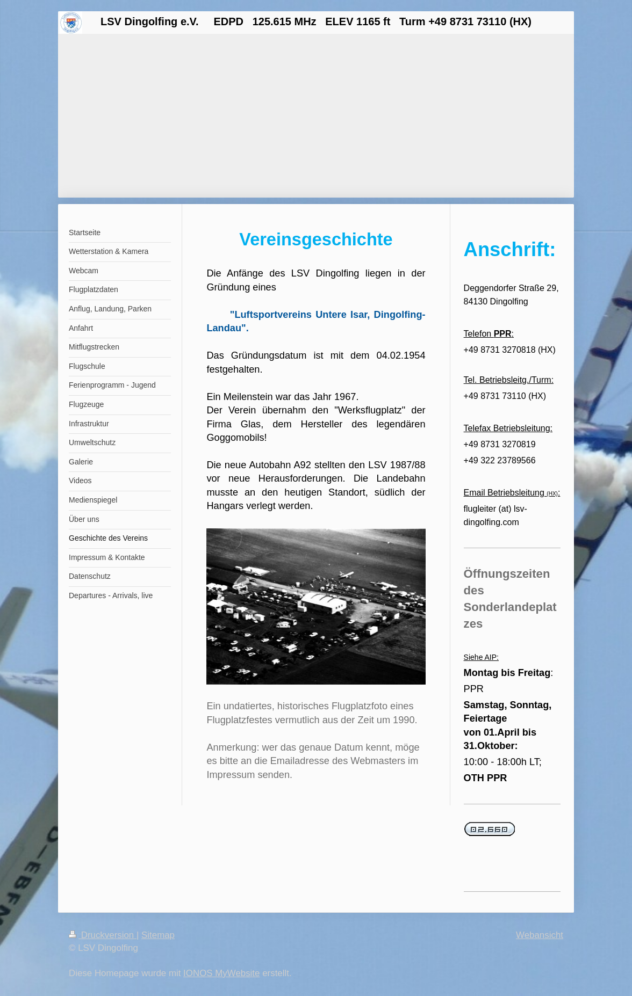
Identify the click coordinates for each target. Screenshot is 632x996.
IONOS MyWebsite (221, 973)
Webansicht (539, 935)
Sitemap (158, 935)
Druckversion (103, 935)
